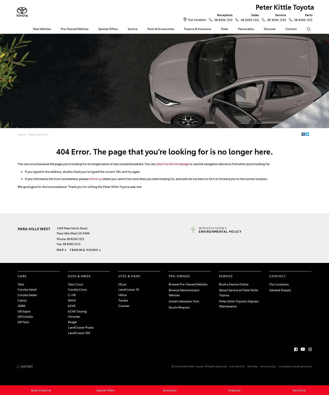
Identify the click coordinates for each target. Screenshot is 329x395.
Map (60, 250)
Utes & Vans (129, 276)
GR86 (21, 306)
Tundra (123, 300)
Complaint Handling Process (295, 366)
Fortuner (74, 316)
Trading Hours (83, 250)
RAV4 (72, 300)
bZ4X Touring (77, 311)
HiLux (122, 284)
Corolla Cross (77, 289)
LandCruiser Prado (81, 327)
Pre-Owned (179, 276)
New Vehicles (42, 29)
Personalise (246, 29)
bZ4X (72, 306)
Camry (22, 300)
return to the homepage (172, 164)
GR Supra (24, 311)
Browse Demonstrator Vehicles (184, 292)
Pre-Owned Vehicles (75, 29)
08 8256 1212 (222, 17)
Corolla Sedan (27, 295)
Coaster (123, 306)
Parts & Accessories (160, 29)
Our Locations (279, 284)
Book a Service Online (233, 284)
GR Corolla (25, 316)
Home (18, 28)
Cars (22, 276)
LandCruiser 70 (128, 289)
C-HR (72, 295)
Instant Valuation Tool (184, 301)
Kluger (72, 322)
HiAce (122, 295)
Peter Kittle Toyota (285, 6)
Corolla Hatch (27, 289)
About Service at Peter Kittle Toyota (238, 292)
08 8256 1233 (275, 17)
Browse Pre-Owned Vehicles (188, 284)
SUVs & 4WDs (79, 276)
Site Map (252, 366)
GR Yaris (23, 322)
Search (306, 29)
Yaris (21, 284)
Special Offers (108, 29)
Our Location (197, 19)
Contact (291, 29)
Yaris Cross (75, 284)
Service (132, 29)
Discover (270, 29)
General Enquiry (280, 290)
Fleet (224, 29)
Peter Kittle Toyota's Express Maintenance (239, 303)
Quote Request (179, 307)
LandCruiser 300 (79, 333)
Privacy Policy (268, 366)
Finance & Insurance (197, 29)
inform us (95, 179)
